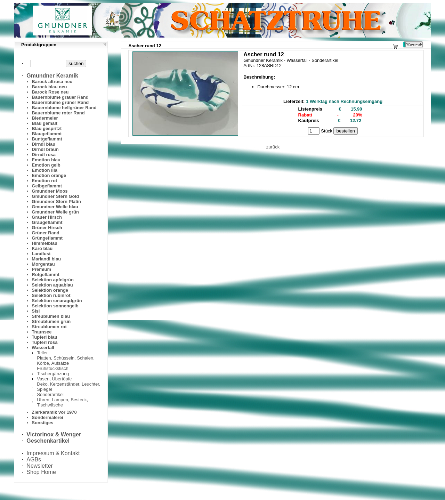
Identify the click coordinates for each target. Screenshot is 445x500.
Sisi (36, 311)
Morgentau (43, 264)
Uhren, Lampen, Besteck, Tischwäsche (62, 402)
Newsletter (39, 466)
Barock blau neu (49, 86)
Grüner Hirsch (47, 227)
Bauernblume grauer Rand (60, 97)
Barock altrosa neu (52, 81)
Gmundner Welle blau (55, 206)
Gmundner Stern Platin (56, 201)
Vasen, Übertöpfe (54, 378)
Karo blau (42, 248)
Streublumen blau (51, 316)
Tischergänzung (53, 373)
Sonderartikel (50, 394)
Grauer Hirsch (47, 217)
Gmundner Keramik (52, 76)
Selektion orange (50, 290)
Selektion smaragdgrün (57, 300)
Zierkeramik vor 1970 (54, 412)
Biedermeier (45, 118)
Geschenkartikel (48, 441)
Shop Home (41, 472)
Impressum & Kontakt (53, 453)
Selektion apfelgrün (53, 279)
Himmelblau (44, 243)
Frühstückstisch (52, 368)
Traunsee (41, 331)
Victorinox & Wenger (53, 434)
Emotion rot (44, 180)
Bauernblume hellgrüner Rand (64, 107)
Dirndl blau (43, 144)
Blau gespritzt (47, 128)
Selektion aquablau (52, 285)
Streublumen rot (49, 326)
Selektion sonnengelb (55, 305)
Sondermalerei (47, 417)
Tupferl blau (44, 337)
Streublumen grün (51, 321)
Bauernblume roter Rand (58, 112)
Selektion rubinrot (51, 295)
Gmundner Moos (49, 191)
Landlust (41, 253)
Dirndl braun (45, 149)
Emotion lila (44, 170)
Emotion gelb (46, 165)
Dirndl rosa (44, 154)
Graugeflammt (47, 222)
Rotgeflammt (45, 274)
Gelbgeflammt (47, 185)
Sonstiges (42, 422)
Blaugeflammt (47, 133)
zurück (273, 147)
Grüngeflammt (47, 238)
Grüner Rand (45, 232)
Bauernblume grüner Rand (60, 102)
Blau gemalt (44, 123)
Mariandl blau (46, 258)
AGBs (33, 459)
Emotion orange (49, 175)
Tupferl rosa (44, 342)
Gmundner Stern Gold (55, 196)
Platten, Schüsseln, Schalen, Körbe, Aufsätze (66, 360)
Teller (42, 352)
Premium (41, 269)
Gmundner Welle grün (55, 212)
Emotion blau (46, 159)
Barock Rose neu (50, 92)
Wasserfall (43, 347)
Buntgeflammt (47, 139)
